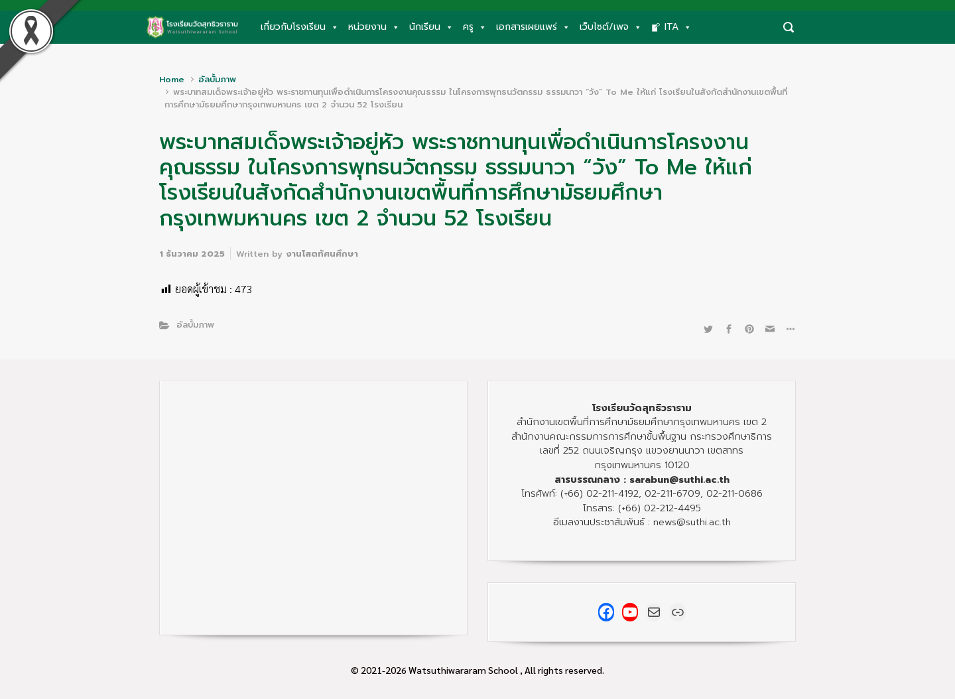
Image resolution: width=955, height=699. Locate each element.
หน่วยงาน (374, 27)
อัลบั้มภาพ (217, 79)
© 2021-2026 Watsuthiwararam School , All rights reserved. (477, 670)
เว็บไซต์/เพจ (611, 27)
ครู (475, 27)
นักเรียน (431, 27)
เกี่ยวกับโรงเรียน (300, 27)
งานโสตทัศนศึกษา (322, 253)
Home (171, 79)
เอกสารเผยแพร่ (533, 27)
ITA (678, 27)
